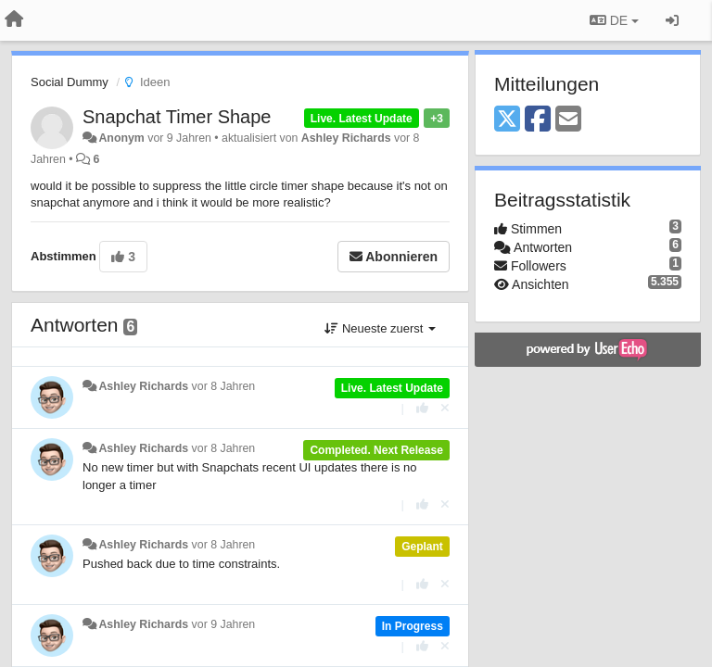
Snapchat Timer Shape (177, 117)
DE (614, 20)
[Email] (568, 120)
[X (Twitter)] (507, 120)
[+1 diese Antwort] (422, 408)
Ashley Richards (346, 138)
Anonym (121, 138)
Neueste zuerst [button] (380, 328)
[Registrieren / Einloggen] (672, 20)
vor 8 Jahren (224, 386)
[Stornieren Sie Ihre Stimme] (445, 408)
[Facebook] (538, 120)
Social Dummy (69, 82)
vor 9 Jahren (224, 624)
